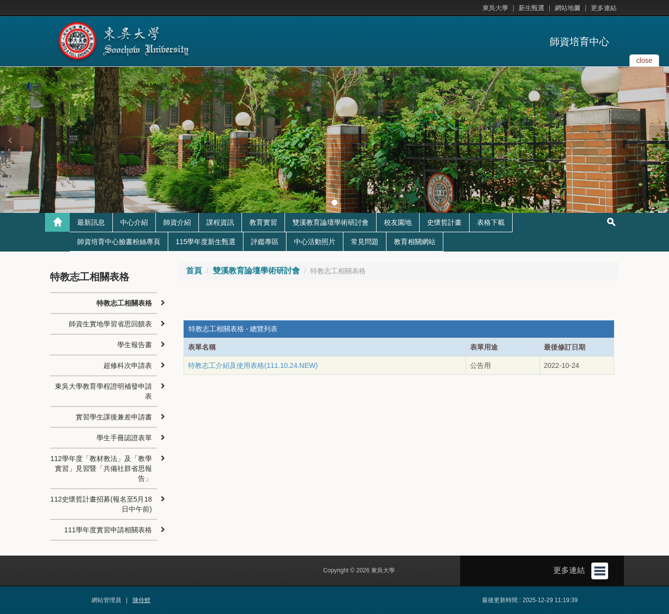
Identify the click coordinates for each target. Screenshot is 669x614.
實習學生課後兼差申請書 (114, 417)
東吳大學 (495, 8)
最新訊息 (91, 222)
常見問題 (365, 242)
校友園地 (398, 222)
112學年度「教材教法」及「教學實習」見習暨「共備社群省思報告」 (101, 468)
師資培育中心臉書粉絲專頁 (118, 242)
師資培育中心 (579, 41)
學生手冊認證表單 (124, 438)
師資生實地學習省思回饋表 (110, 324)
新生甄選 (531, 8)
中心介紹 (134, 222)
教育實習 (263, 222)
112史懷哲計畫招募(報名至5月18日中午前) (101, 504)
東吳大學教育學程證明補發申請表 (103, 391)
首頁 (194, 270)
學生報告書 (134, 345)
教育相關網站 (414, 242)
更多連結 (604, 8)
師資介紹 (177, 222)
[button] (10, 140)
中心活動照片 (314, 242)
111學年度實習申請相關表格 (108, 530)
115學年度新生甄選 (206, 242)
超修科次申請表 (127, 365)
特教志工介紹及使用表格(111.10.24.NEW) (253, 365)
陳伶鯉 (141, 600)
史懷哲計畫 (444, 222)
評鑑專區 (265, 242)
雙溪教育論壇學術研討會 (330, 222)
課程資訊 (220, 222)
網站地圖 (567, 8)
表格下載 (491, 222)
